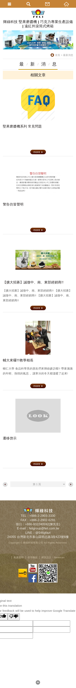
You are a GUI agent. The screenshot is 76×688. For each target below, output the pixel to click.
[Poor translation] (14, 616)
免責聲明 (19, 557)
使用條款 (33, 557)
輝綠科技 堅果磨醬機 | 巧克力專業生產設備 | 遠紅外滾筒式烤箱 (38, 18)
